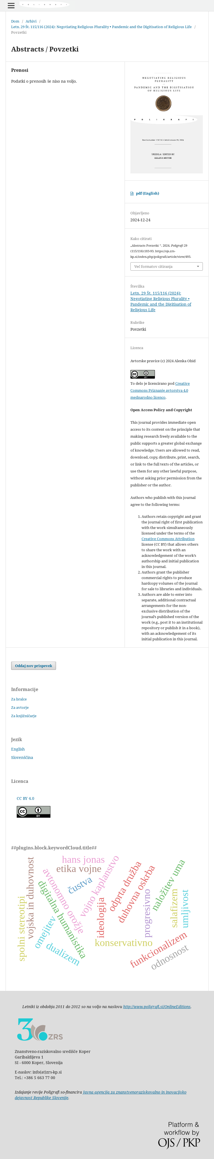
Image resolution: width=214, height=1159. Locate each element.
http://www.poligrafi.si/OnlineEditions (157, 1006)
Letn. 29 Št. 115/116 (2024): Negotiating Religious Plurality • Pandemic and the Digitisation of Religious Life (101, 26)
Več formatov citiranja (153, 266)
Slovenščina (22, 757)
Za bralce (19, 699)
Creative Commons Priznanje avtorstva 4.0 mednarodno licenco (160, 390)
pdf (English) (147, 193)
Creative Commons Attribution (168, 538)
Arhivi (31, 21)
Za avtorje (20, 707)
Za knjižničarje (24, 715)
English (18, 749)
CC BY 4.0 (25, 798)
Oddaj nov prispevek (33, 665)
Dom (15, 21)
